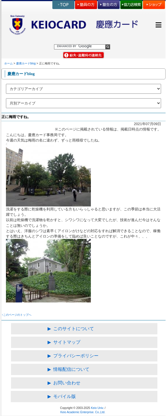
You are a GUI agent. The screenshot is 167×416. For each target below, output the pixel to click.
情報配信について (71, 369)
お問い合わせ (66, 382)
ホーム (8, 63)
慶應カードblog (26, 63)
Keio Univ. (97, 408)
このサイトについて (73, 328)
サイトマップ (66, 342)
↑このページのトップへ (16, 314)
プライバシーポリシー (76, 355)
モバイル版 (64, 396)
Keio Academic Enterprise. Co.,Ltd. (82, 412)
